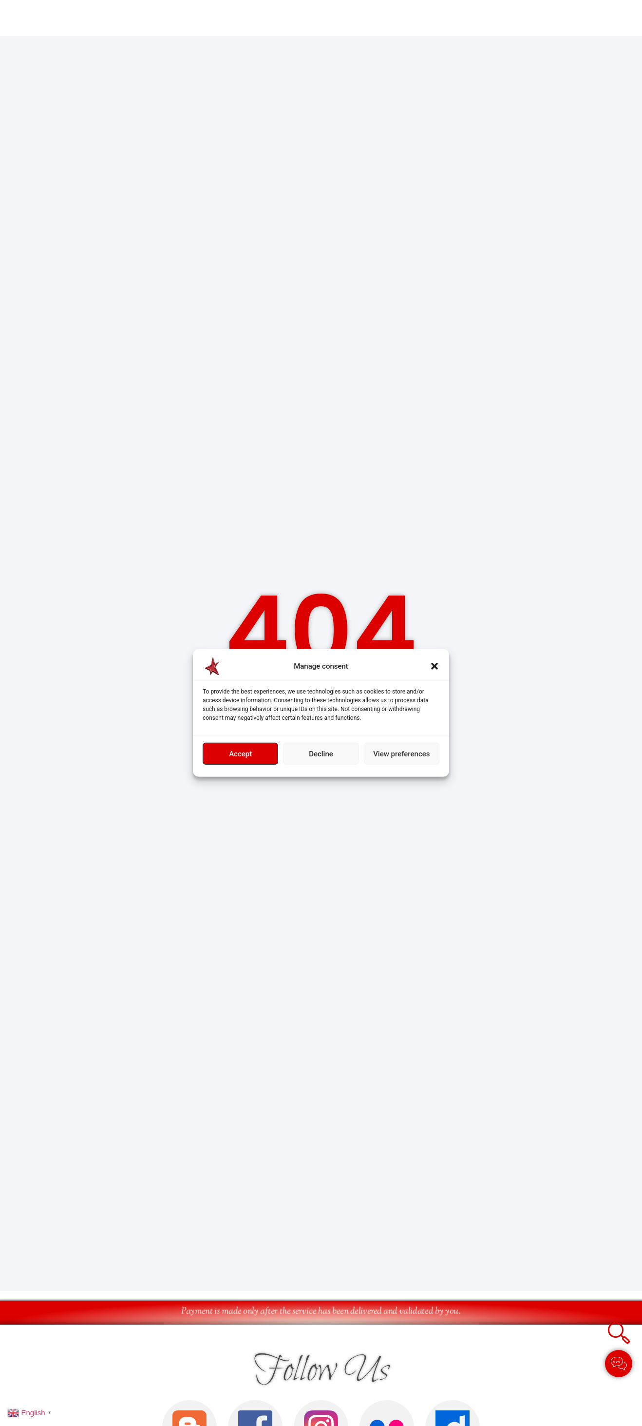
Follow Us (321, 1373)
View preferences (401, 754)
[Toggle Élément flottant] (618, 1363)
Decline (321, 754)
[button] (434, 666)
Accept (240, 754)
